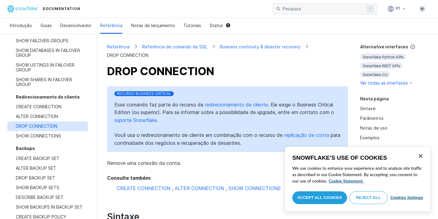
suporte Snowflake (135, 120)
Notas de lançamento (153, 25)
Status (220, 25)
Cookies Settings (406, 197)
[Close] (420, 156)
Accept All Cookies (319, 197)
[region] (358, 179)
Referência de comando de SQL (174, 46)
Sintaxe (368, 108)
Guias (46, 25)
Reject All (368, 197)
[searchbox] (324, 8)
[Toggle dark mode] (422, 9)
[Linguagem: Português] (397, 9)
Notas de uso (374, 127)
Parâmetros (372, 118)
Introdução (21, 25)
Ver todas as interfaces (386, 82)
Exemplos (370, 137)
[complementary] (394, 65)
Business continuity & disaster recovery (260, 46)
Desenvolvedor (76, 25)
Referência (111, 25)
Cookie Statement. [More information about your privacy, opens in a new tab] (346, 180)
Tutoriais (192, 25)
